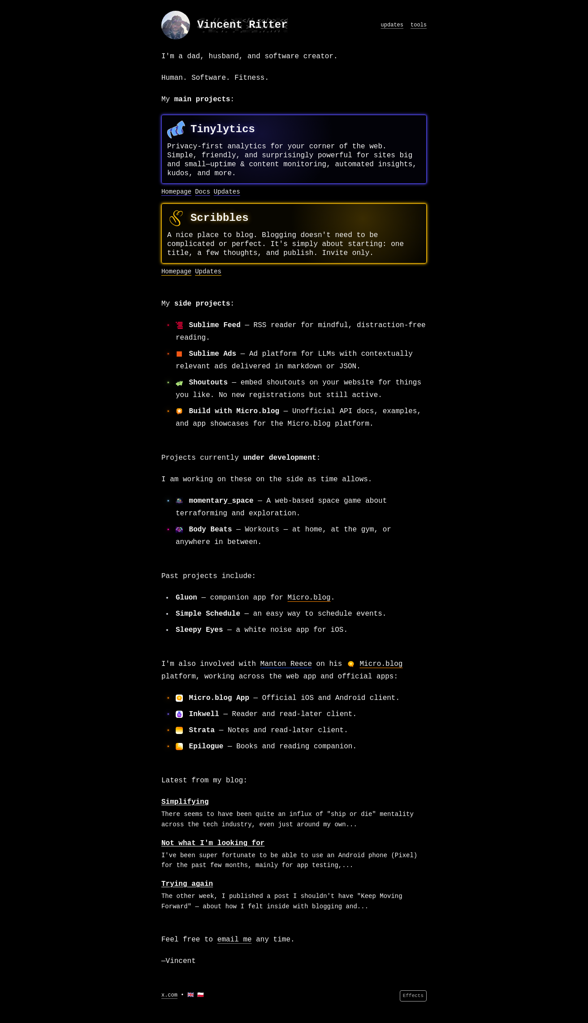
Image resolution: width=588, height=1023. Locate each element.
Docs (202, 191)
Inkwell (204, 714)
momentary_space (221, 501)
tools (419, 25)
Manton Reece (286, 664)
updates (392, 25)
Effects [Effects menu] (413, 995)
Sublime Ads (213, 354)
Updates (227, 191)
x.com (169, 995)
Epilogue (206, 746)
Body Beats (210, 530)
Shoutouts (208, 383)
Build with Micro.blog (234, 411)
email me (234, 940)
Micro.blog (309, 598)
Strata (202, 730)
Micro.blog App (219, 698)
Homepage (176, 191)
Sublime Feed (215, 325)
